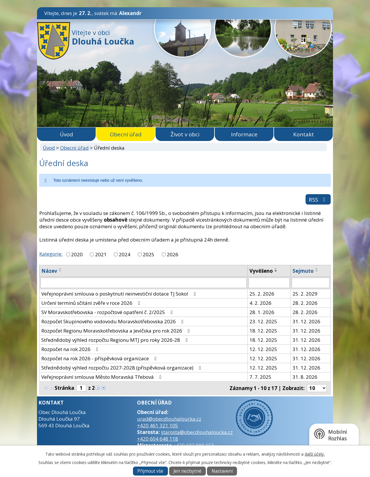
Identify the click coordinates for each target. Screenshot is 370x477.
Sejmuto (303, 271)
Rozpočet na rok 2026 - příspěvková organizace (100, 358)
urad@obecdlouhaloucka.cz (169, 418)
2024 (124, 254)
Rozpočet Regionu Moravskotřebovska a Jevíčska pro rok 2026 (116, 330)
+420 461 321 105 (157, 425)
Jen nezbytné (187, 471)
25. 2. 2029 (305, 293)
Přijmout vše (150, 471)
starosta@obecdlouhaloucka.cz (197, 432)
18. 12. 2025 (263, 330)
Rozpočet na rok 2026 (70, 349)
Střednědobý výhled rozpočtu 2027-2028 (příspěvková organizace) (122, 367)
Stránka (64, 388)
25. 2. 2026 (261, 293)
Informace (244, 134)
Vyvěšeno (261, 271)
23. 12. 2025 (263, 321)
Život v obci (185, 134)
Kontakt (303, 134)
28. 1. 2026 (261, 312)
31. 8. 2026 (305, 377)
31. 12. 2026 (306, 321)
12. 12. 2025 (263, 349)
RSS (318, 199)
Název (49, 271)
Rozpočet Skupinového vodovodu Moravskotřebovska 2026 (113, 321)
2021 (101, 254)
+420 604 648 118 (157, 438)
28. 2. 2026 (305, 303)
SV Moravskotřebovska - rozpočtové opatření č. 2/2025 (108, 312)
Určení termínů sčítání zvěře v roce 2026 (91, 303)
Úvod (66, 134)
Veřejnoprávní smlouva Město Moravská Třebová (102, 377)
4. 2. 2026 (260, 303)
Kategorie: (50, 253)
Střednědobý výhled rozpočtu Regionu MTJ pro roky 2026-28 (115, 340)
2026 (172, 254)
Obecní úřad (126, 134)
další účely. (315, 454)
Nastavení (222, 471)
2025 (148, 254)
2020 (77, 254)
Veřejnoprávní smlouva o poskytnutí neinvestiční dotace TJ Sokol (119, 293)
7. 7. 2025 (260, 377)
